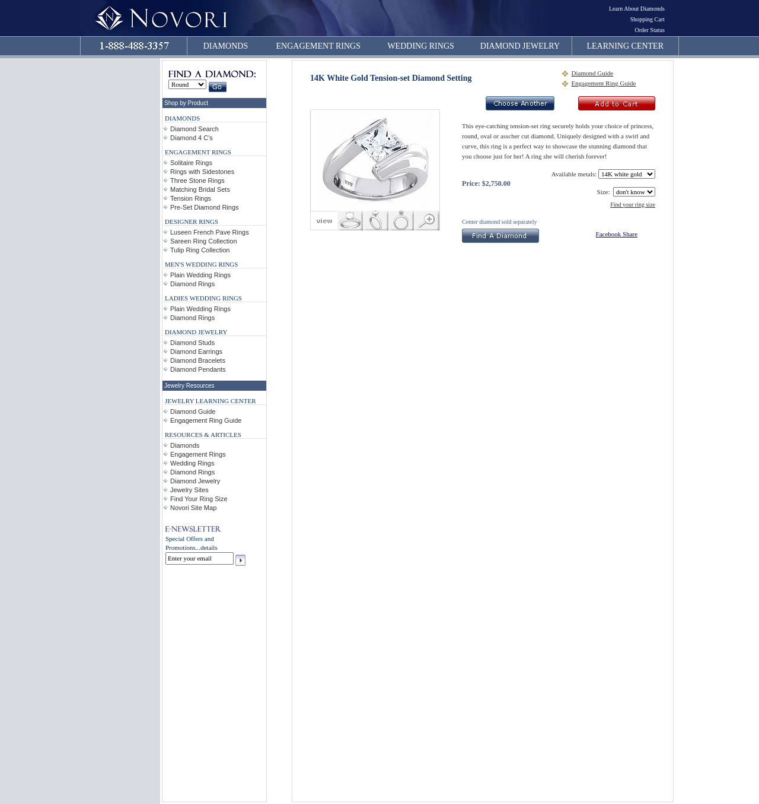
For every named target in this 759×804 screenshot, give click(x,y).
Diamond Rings (192, 283)
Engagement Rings (198, 454)
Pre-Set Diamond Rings (204, 207)
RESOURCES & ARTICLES (203, 434)
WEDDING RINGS (420, 46)
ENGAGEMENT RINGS (318, 46)
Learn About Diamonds (637, 8)
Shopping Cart (647, 19)
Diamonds (185, 445)
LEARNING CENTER (625, 46)
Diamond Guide (192, 411)
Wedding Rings (192, 463)
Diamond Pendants (198, 369)
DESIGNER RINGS (191, 221)
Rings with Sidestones (202, 171)
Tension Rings (190, 198)
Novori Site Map (193, 507)
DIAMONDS (225, 46)
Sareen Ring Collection (203, 241)
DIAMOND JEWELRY (520, 46)
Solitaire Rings (191, 162)
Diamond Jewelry (195, 481)
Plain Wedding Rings (200, 274)
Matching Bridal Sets (200, 189)
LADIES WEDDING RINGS (203, 298)
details (209, 547)
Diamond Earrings (196, 351)
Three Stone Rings (197, 180)
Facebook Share (617, 234)
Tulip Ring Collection (199, 250)
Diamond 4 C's (191, 137)
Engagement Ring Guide (205, 420)
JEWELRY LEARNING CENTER (210, 400)
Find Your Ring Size (199, 498)
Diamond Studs (192, 342)
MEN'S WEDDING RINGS (201, 264)
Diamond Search (194, 128)
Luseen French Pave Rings (209, 232)
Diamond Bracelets (197, 360)
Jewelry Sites (189, 489)
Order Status (650, 30)
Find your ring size (632, 204)
